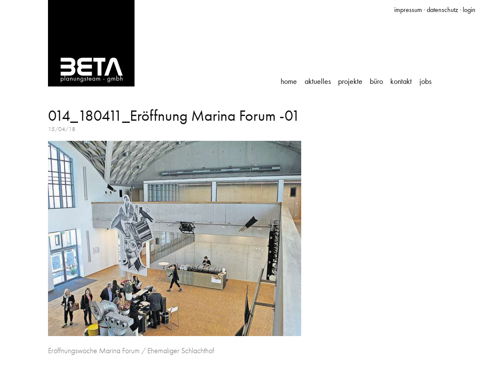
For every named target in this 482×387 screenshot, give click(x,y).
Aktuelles (318, 81)
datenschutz (442, 9)
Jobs (425, 81)
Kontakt (401, 81)
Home (289, 81)
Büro (376, 81)
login (469, 9)
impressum (408, 9)
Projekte (350, 81)
